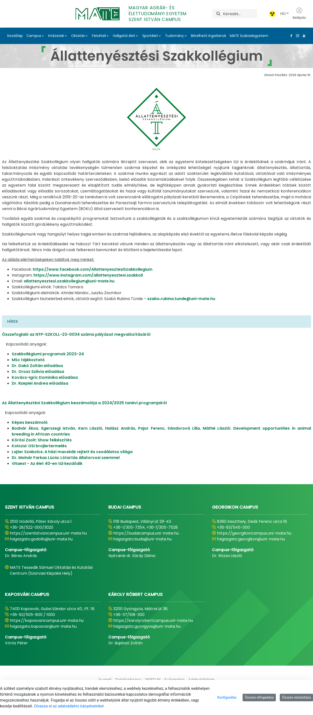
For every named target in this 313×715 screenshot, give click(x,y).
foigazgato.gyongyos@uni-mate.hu (146, 626)
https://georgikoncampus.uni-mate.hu (254, 533)
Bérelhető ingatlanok (208, 35)
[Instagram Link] (296, 35)
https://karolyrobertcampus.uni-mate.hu (153, 620)
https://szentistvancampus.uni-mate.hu (48, 533)
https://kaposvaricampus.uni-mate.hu (47, 620)
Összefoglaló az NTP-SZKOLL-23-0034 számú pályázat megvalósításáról (76, 334)
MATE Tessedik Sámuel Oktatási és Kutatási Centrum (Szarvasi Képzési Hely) (51, 570)
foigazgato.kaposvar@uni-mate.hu (43, 626)
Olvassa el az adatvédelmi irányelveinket (69, 706)
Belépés (299, 13)
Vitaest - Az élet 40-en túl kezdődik (47, 463)
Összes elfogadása (259, 697)
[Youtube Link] (303, 35)
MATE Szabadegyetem (249, 35)
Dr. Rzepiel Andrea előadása (40, 383)
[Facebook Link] (290, 35)
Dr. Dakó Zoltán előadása (37, 366)
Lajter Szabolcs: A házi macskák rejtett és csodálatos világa (72, 452)
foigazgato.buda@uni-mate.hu (142, 539)
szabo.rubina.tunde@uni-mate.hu (181, 299)
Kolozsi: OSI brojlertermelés (39, 446)
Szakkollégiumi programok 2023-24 (48, 354)
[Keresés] (240, 13)
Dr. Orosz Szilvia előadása (38, 371)
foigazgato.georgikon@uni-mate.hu (251, 539)
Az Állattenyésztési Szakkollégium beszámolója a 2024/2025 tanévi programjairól (84, 403)
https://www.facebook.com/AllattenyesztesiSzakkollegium (92, 269)
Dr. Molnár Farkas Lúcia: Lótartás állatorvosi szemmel (66, 457)
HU (285, 13)
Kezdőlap (15, 35)
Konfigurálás (226, 697)
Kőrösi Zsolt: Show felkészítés (42, 440)
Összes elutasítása (296, 697)
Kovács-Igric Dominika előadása (45, 377)
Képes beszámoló (30, 422)
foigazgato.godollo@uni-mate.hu (41, 539)
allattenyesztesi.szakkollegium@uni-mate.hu (69, 281)
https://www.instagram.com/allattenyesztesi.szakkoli (88, 275)
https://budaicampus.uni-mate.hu (146, 533)
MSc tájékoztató (28, 360)
